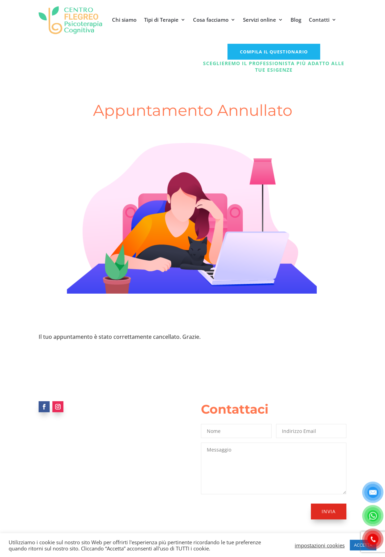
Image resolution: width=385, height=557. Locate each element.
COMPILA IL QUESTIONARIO (274, 52)
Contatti (319, 19)
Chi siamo (124, 19)
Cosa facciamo (211, 19)
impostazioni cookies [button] (320, 545)
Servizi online (259, 19)
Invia (329, 511)
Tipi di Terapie (161, 19)
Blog (296, 19)
